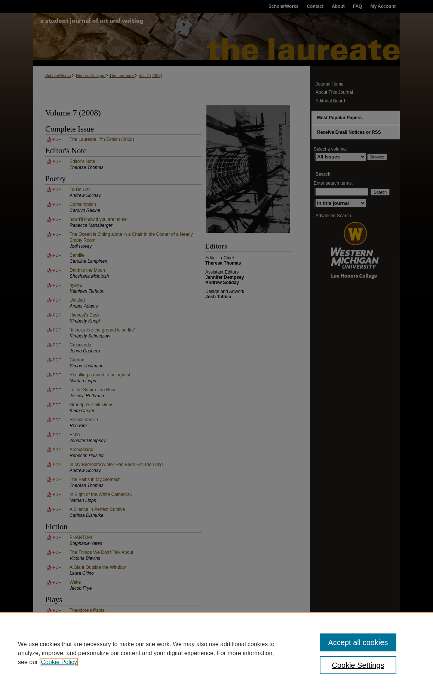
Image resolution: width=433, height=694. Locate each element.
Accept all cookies (358, 642)
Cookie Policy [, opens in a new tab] (59, 662)
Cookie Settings (358, 665)
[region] (216, 653)
